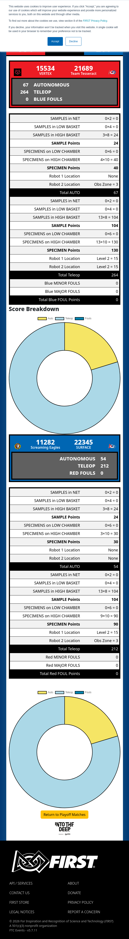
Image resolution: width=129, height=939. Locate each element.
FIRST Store (19, 902)
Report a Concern (84, 912)
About (73, 883)
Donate (74, 892)
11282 (45, 442)
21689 (83, 68)
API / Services (21, 883)
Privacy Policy (95, 20)
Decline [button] (73, 41)
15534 (45, 68)
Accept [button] (55, 41)
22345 (83, 442)
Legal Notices (22, 912)
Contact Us (20, 892)
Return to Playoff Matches (64, 814)
